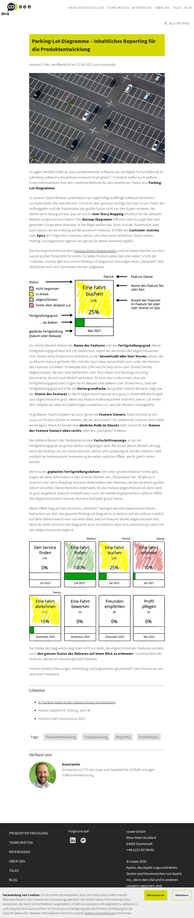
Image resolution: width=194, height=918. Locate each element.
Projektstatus (149, 737)
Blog (188, 8)
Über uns (162, 8)
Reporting (123, 737)
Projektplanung (95, 737)
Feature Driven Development (95, 250)
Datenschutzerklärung (100, 913)
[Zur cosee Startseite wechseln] (16, 9)
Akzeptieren (155, 895)
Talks (177, 8)
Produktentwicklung (86, 8)
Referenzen (142, 8)
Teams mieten (118, 8)
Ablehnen (181, 895)
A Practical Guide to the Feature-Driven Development (77, 702)
